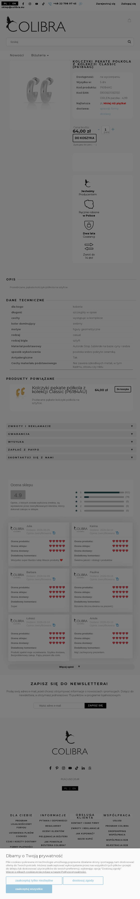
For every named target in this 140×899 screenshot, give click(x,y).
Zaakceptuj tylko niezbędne (34, 880)
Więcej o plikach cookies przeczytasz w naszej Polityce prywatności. (46, 871)
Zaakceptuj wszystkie (29, 888)
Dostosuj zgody (83, 880)
